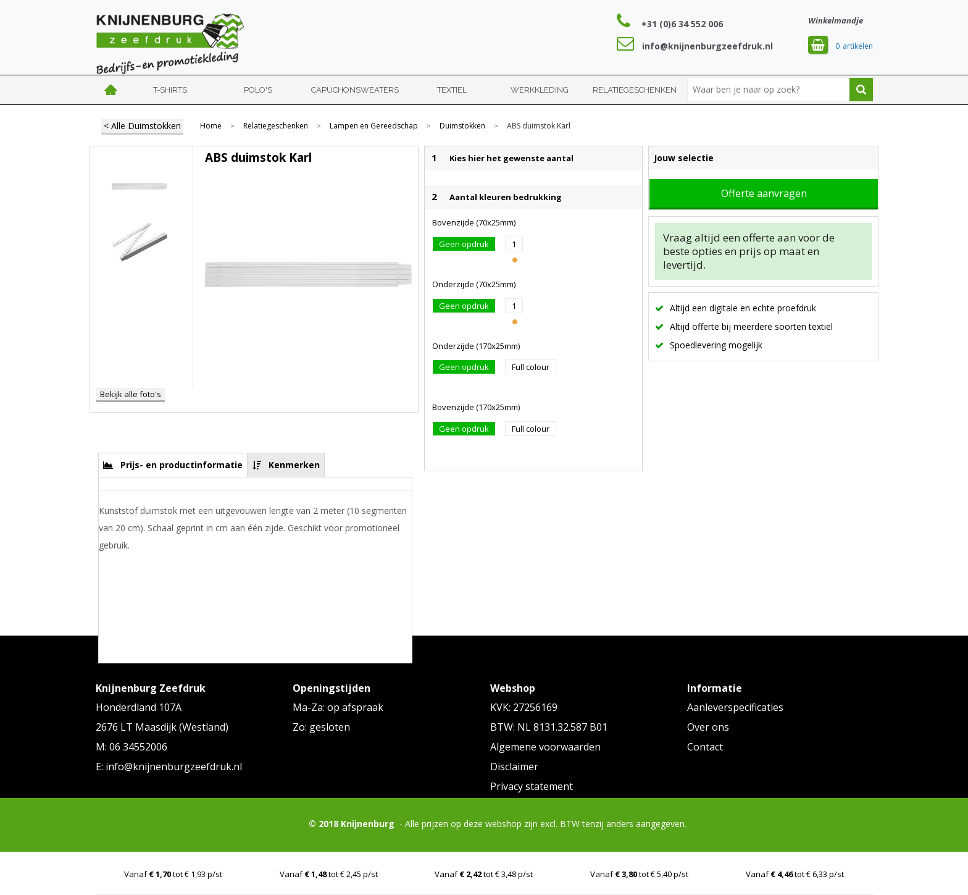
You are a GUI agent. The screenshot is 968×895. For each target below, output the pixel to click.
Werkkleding (540, 90)
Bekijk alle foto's (130, 394)
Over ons (708, 727)
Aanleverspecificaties (735, 707)
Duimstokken (462, 126)
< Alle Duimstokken (142, 126)
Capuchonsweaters (355, 90)
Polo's (258, 90)
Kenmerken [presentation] (294, 465)
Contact (705, 747)
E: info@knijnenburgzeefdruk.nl (169, 766)
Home (111, 89)
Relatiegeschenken (635, 90)
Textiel (452, 90)
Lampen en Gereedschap (374, 126)
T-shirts (170, 90)
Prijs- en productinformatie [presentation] (181, 465)
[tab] (173, 465)
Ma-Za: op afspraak (338, 707)
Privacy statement (531, 786)
